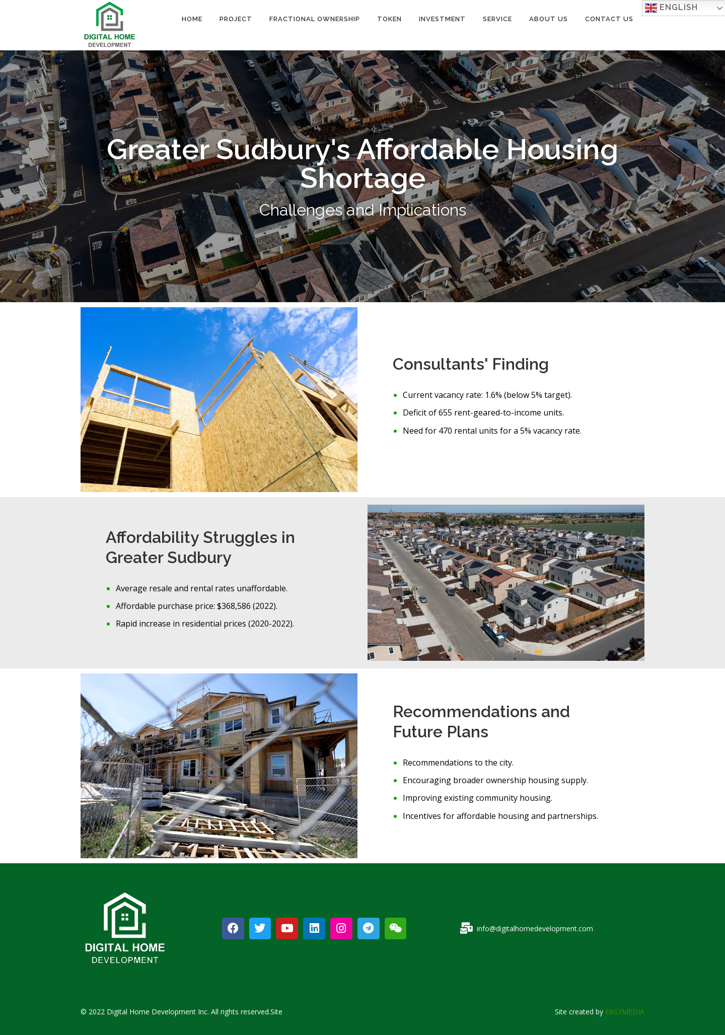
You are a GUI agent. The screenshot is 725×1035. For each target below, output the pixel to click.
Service (497, 19)
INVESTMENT (442, 19)
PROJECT (236, 19)
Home (192, 19)
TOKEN (389, 19)
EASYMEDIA (624, 1011)
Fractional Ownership (314, 19)
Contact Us (609, 19)
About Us (548, 19)
